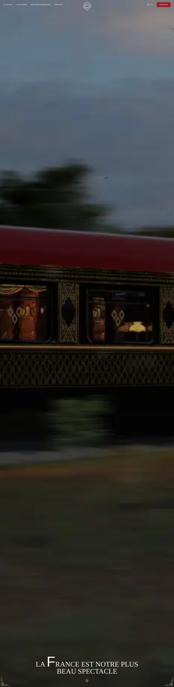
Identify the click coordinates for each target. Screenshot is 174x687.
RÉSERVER (163, 5)
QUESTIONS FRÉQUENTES (41, 4)
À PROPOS (58, 4)
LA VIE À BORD (21, 4)
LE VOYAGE (7, 4)
